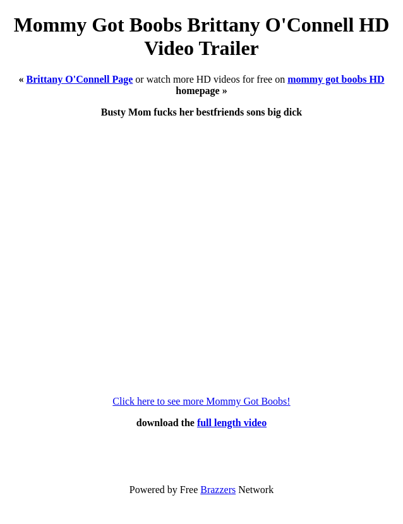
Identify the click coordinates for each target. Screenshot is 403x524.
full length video (232, 422)
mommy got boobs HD (335, 79)
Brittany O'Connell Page (79, 79)
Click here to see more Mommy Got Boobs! (201, 401)
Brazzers (218, 489)
